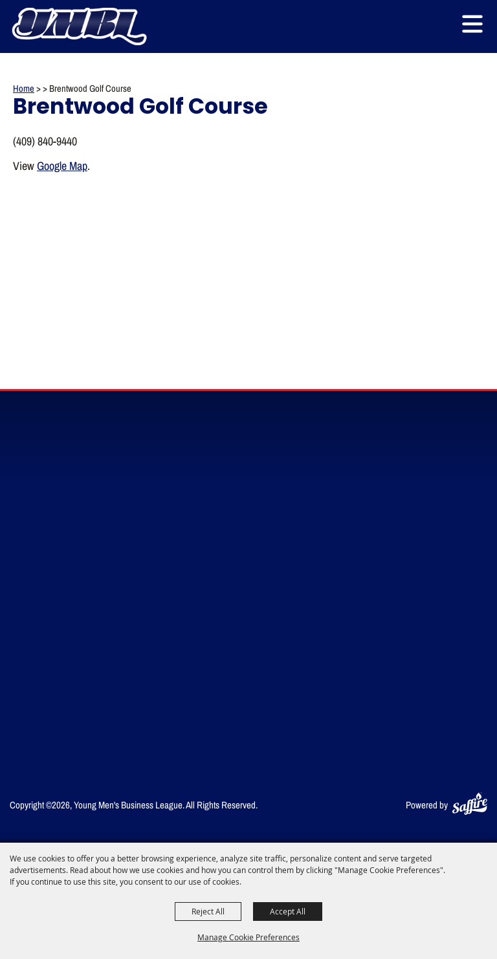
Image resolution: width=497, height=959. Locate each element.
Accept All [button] (287, 911)
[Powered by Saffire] (469, 804)
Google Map (62, 165)
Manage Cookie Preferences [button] (248, 937)
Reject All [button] (208, 911)
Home (23, 88)
